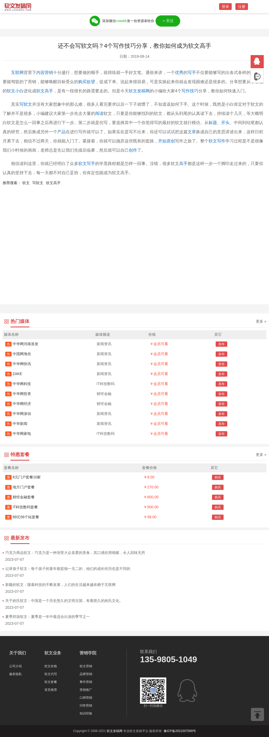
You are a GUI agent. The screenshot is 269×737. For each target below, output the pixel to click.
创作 (133, 150)
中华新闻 (16, 423)
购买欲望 (86, 81)
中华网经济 (18, 404)
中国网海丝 (18, 354)
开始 (162, 141)
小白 (19, 91)
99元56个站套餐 (22, 517)
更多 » (261, 321)
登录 (225, 6)
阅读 (99, 113)
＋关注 (168, 21)
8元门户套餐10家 (23, 477)
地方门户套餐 (20, 487)
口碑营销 (86, 697)
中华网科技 (18, 384)
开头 (225, 122)
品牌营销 (86, 674)
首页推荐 (50, 690)
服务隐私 (15, 674)
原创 (171, 141)
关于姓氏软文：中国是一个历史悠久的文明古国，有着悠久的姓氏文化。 (64, 601)
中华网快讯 (18, 364)
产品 (61, 132)
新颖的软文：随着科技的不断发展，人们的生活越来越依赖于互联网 (60, 585)
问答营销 (86, 705)
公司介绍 (15, 666)
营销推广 (86, 690)
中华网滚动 (18, 414)
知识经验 (86, 713)
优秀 (179, 72)
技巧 (194, 91)
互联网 (17, 72)
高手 (183, 163)
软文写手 (86, 163)
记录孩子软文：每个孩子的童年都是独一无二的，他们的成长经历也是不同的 (67, 569)
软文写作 (217, 141)
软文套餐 (50, 682)
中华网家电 (18, 433)
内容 (40, 72)
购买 (218, 477)
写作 (186, 91)
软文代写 (50, 674)
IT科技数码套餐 (21, 507)
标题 (213, 122)
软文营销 (86, 666)
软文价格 (50, 666)
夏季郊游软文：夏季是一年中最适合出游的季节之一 (47, 617)
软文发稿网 (139, 91)
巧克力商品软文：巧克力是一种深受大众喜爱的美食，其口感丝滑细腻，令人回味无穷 (75, 553)
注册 (241, 6)
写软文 (25, 104)
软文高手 (44, 91)
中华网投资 (18, 394)
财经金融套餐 (20, 497)
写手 (192, 72)
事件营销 (86, 682)
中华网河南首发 (21, 344)
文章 (192, 132)
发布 (221, 344)
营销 (49, 72)
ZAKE (13, 374)
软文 (11, 91)
